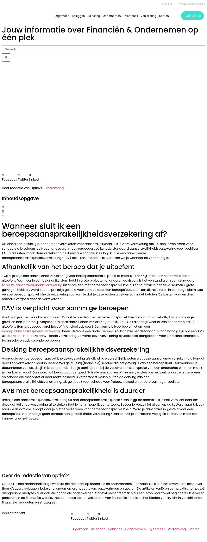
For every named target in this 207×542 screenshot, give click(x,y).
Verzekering (148, 16)
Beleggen (78, 16)
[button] (9, 177)
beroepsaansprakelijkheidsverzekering (31, 331)
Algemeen (62, 16)
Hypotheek (130, 16)
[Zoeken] (6, 57)
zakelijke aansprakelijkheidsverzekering (32, 285)
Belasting (94, 16)
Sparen (164, 16)
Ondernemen (112, 16)
